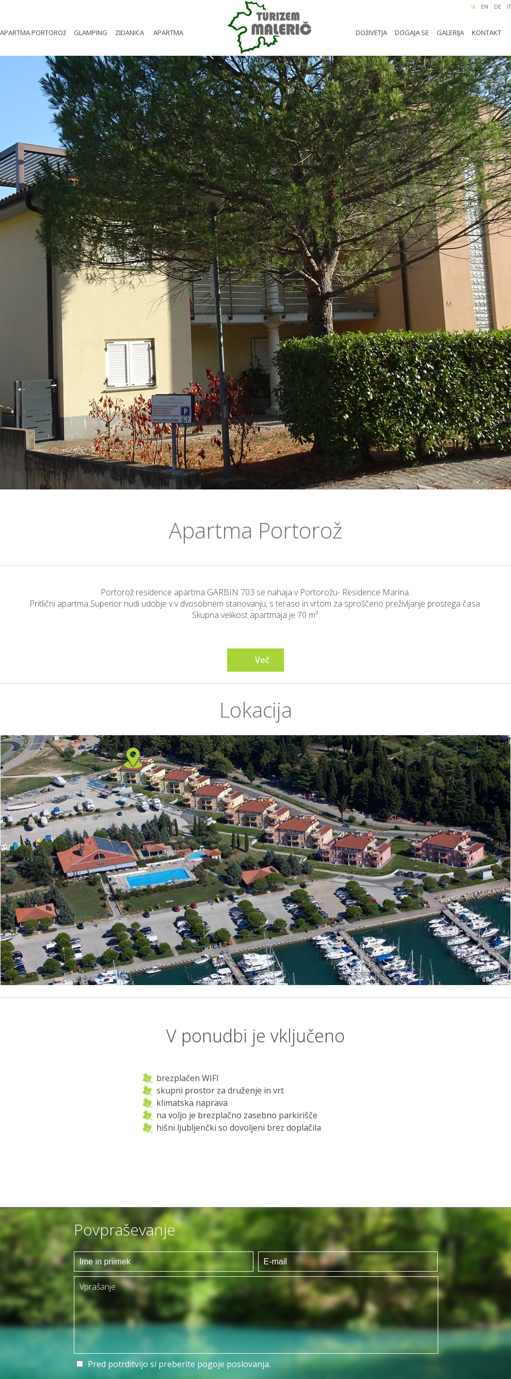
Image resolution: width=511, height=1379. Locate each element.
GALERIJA (450, 32)
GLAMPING (90, 32)
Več (262, 659)
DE (497, 6)
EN (484, 6)
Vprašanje (256, 1315)
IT (509, 6)
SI (473, 6)
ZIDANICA (129, 32)
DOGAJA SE (412, 32)
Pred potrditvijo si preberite (179, 1364)
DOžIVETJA (371, 32)
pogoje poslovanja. (233, 1364)
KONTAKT (486, 32)
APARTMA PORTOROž (33, 32)
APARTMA (168, 32)
